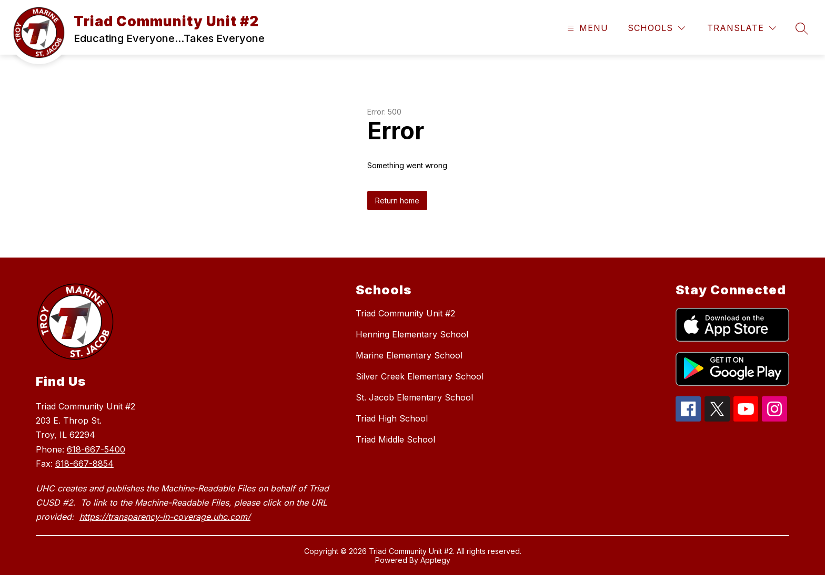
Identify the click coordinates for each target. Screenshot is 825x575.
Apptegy (435, 560)
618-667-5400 (96, 449)
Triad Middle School (395, 439)
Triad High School (392, 418)
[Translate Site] (742, 28)
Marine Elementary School (409, 355)
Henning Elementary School (412, 334)
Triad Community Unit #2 (405, 313)
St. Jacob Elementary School (414, 397)
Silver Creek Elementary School (420, 376)
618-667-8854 (84, 463)
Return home (397, 200)
